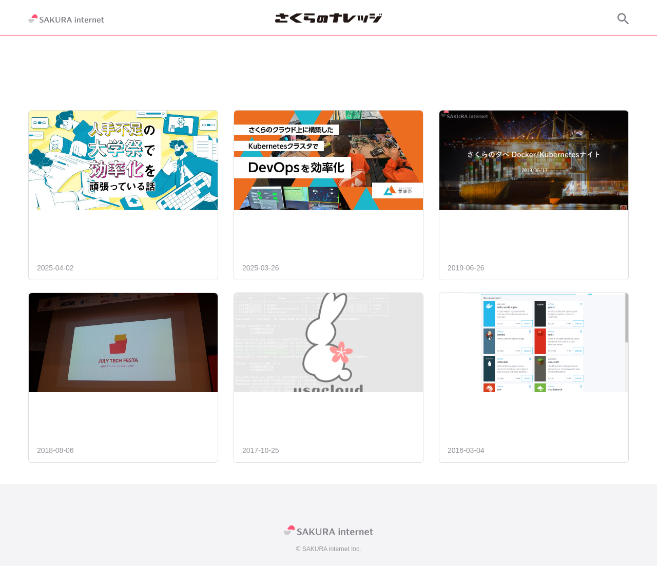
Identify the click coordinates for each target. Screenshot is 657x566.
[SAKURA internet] (66, 18)
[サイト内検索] (623, 18)
